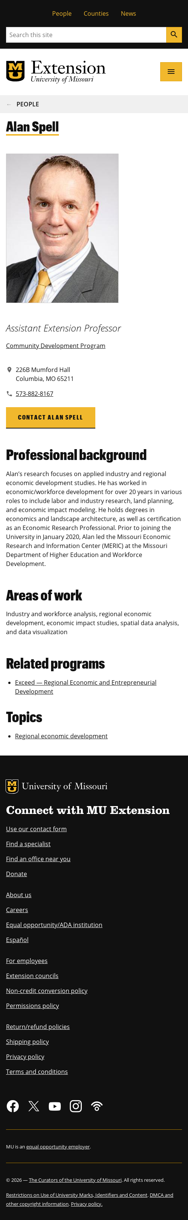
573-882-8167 (34, 394)
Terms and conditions (37, 1072)
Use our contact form (36, 829)
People (62, 13)
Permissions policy (32, 1006)
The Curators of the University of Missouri (75, 1180)
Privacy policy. (86, 1204)
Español (17, 940)
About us (19, 895)
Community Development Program (55, 346)
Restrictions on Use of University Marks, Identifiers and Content (76, 1195)
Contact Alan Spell (50, 417)
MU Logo (12, 786)
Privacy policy (25, 1057)
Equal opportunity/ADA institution (54, 925)
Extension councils (32, 976)
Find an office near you (38, 859)
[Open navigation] (171, 71)
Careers (17, 910)
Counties (96, 13)
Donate (16, 874)
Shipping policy (27, 1042)
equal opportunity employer (58, 1146)
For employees (27, 961)
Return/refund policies (38, 1027)
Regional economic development (61, 736)
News (128, 13)
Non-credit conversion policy (46, 991)
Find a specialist (28, 844)
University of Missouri (65, 787)
